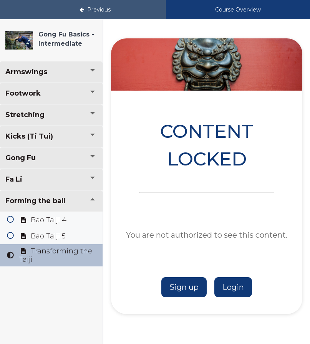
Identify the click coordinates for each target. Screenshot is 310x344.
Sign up (184, 287)
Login (233, 287)
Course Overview (238, 9)
